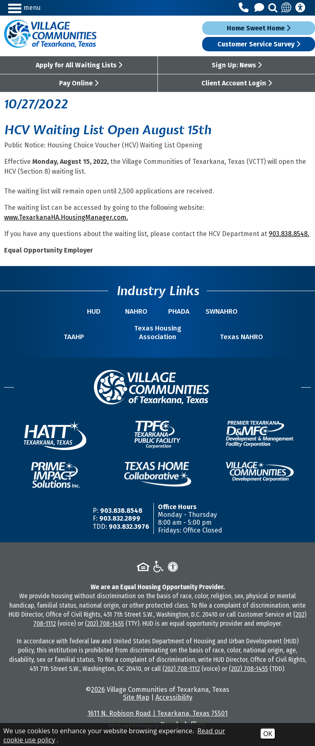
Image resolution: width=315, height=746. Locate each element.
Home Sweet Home (258, 28)
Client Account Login (236, 83)
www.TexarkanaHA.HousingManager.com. (66, 217)
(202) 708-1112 (181, 669)
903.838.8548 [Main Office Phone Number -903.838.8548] (121, 510)
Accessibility (173, 697)
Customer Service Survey (258, 44)
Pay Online (78, 83)
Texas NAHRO (241, 337)
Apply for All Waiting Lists (79, 65)
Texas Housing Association (157, 332)
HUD (93, 311)
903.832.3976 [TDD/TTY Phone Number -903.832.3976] (129, 526)
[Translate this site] (286, 8)
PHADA (178, 311)
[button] (45, 7)
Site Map (136, 697)
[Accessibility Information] (300, 8)
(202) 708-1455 (104, 623)
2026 (98, 689)
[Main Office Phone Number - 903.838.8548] (245, 8)
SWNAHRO (221, 311)
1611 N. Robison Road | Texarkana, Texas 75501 (157, 713)
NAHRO (136, 311)
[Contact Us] (260, 8)
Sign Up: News (237, 65)
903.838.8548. (289, 234)
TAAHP (74, 337)
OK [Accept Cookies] (267, 733)
